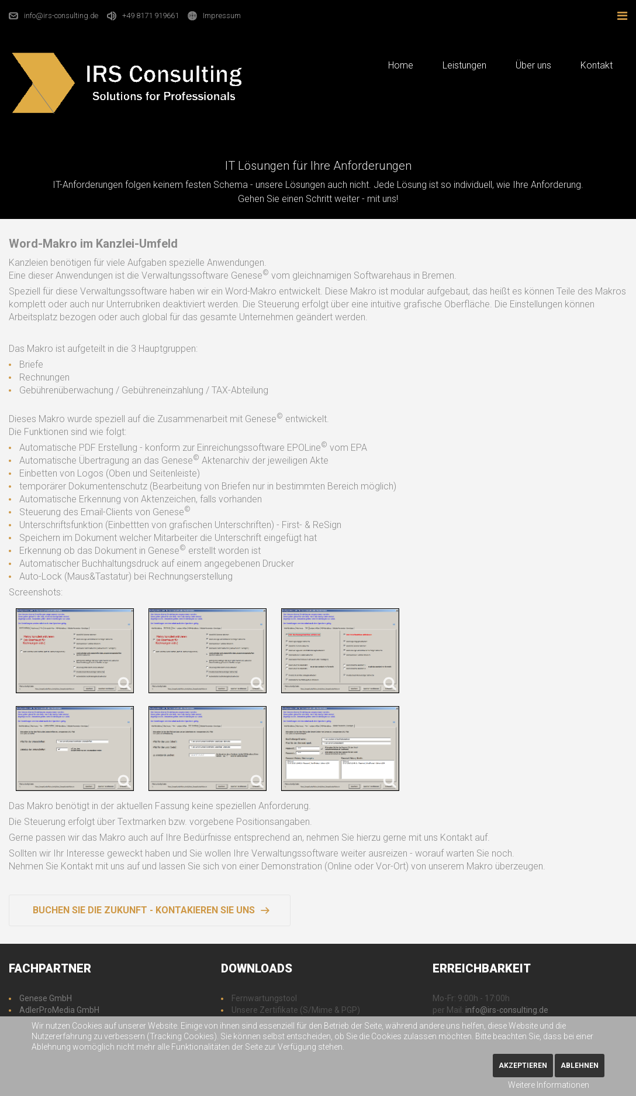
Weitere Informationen (548, 1085)
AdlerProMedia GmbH (59, 1010)
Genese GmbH (45, 998)
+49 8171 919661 (150, 15)
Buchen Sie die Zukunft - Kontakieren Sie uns (144, 910)
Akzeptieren (523, 1065)
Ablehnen (580, 1065)
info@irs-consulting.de (61, 15)
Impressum (222, 15)
